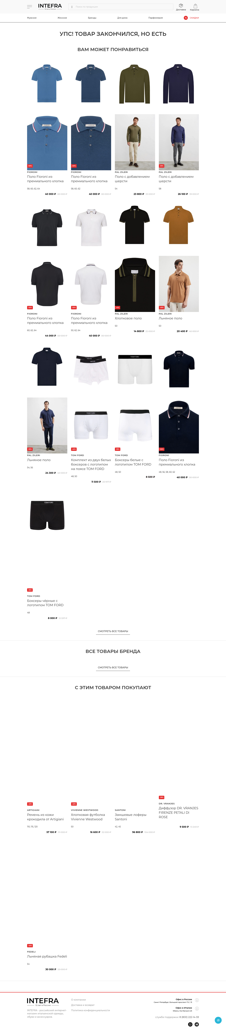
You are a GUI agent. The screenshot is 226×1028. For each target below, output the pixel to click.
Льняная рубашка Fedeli (47, 956)
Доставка (181, 9)
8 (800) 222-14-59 (189, 1017)
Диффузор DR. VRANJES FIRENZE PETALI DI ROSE (178, 812)
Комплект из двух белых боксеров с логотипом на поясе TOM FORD (91, 464)
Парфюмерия (155, 18)
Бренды (92, 18)
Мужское (32, 18)
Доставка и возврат (83, 1005)
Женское (62, 18)
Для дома (122, 18)
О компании (78, 999)
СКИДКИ (194, 18)
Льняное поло (170, 318)
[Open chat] (218, 1020)
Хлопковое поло (128, 318)
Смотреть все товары (113, 631)
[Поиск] (120, 7)
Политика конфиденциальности (90, 1010)
